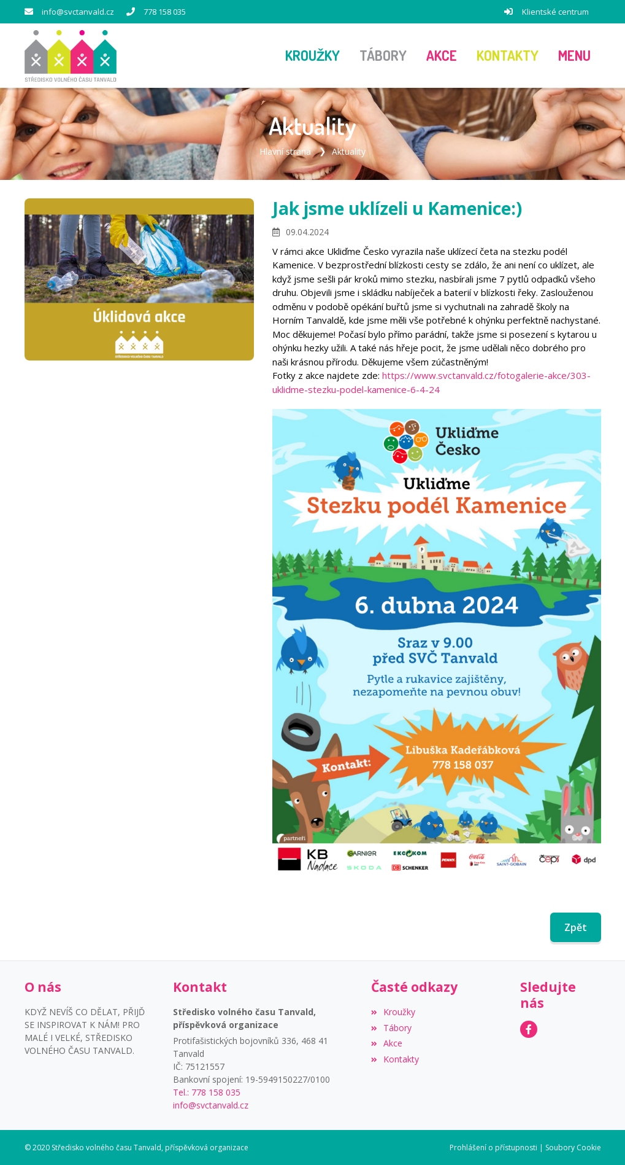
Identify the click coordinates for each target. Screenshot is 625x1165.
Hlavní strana (285, 151)
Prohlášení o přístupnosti (493, 1147)
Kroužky (393, 1011)
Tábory (391, 1027)
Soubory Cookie (573, 1147)
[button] (574, 56)
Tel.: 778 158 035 (206, 1091)
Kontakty (395, 1059)
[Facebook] (528, 1029)
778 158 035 (165, 11)
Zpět (575, 927)
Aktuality (349, 151)
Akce (386, 1043)
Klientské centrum (555, 11)
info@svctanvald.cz (78, 11)
